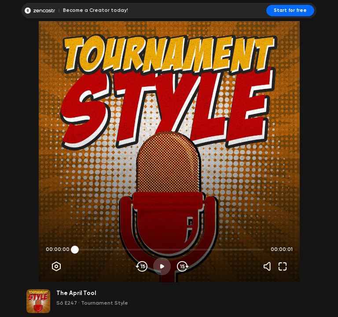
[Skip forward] (182, 266)
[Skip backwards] (142, 266)
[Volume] (269, 266)
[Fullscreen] (283, 266)
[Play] (162, 266)
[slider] (75, 250)
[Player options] (56, 266)
